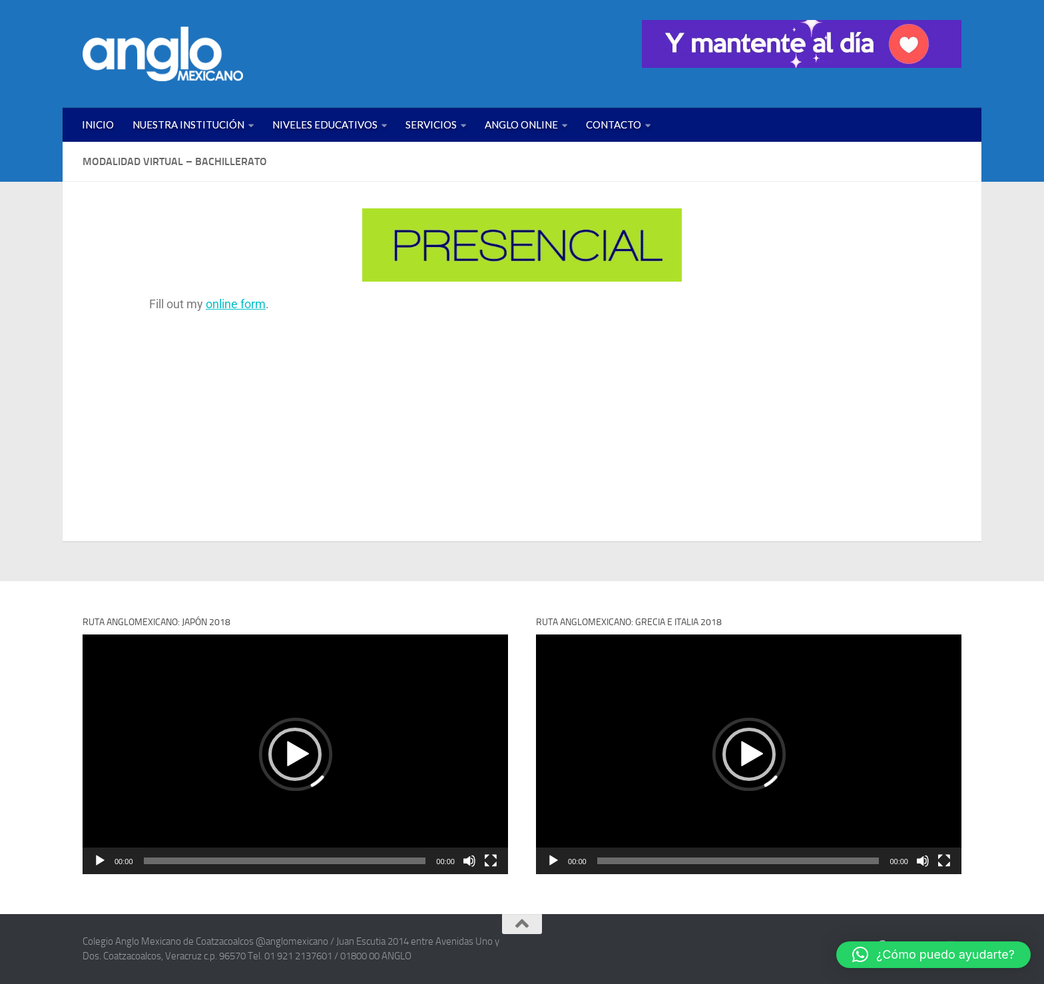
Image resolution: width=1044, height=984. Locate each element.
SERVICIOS (431, 124)
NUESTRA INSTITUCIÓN (188, 124)
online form (236, 304)
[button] (295, 754)
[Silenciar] (469, 860)
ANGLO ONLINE (521, 124)
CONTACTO (613, 124)
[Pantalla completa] (490, 860)
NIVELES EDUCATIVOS (325, 124)
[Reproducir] (100, 860)
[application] (295, 753)
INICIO (98, 124)
